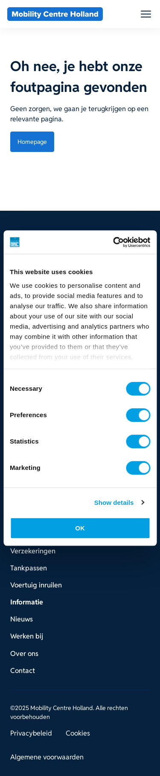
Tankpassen (28, 568)
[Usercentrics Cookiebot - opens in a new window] (114, 242)
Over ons (24, 653)
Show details (114, 502)
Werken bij (26, 636)
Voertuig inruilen (36, 585)
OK (80, 528)
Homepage (32, 142)
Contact (22, 670)
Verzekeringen (32, 551)
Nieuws (21, 619)
